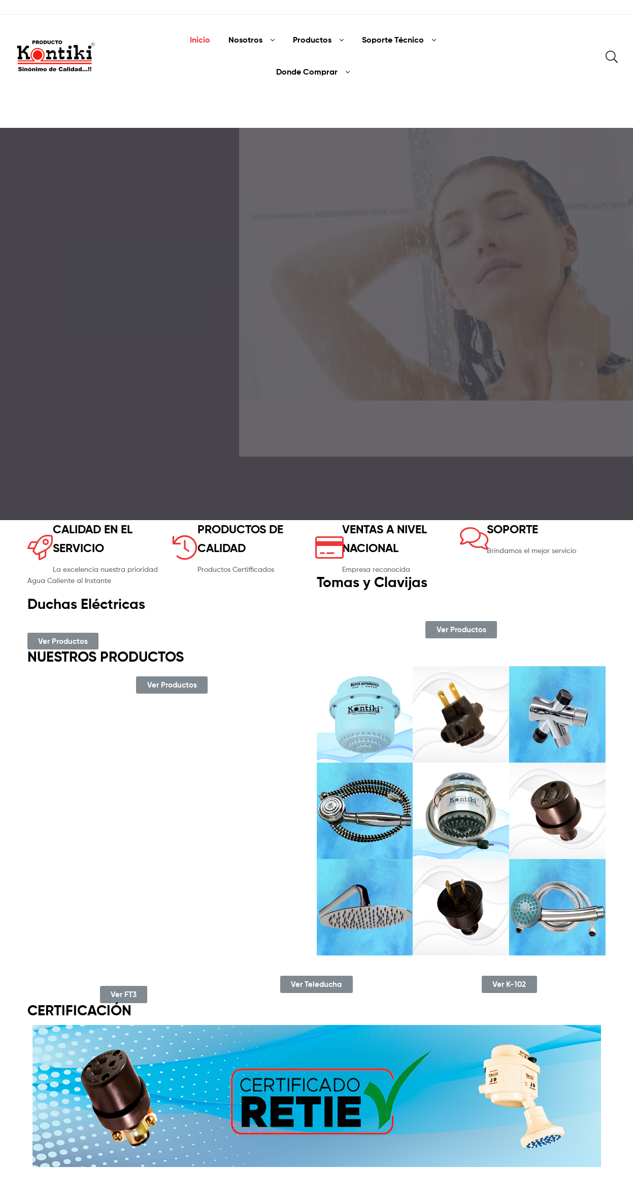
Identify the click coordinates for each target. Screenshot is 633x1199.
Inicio (200, 40)
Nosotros (245, 40)
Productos (312, 40)
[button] (62, 641)
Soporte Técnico (393, 40)
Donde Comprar (307, 71)
